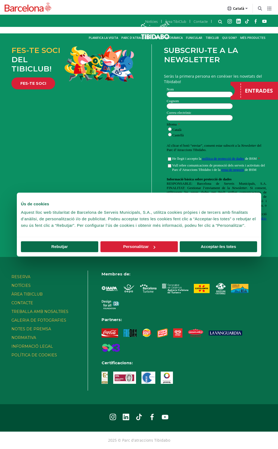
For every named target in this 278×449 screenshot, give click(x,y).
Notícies (151, 21)
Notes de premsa (31, 328)
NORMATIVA (23, 337)
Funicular (194, 38)
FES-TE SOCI (33, 83)
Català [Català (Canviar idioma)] (237, 9)
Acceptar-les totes (218, 246)
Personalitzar (139, 246)
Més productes (253, 38)
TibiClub (212, 38)
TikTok (247, 21)
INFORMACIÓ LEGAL (32, 346)
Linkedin (238, 21)
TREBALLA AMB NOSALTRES (39, 311)
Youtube (264, 21)
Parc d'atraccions (136, 38)
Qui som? (229, 38)
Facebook (256, 21)
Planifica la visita (103, 38)
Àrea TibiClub (175, 21)
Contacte (201, 21)
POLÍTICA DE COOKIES (34, 355)
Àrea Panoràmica (169, 38)
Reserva (20, 276)
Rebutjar (59, 246)
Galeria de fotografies (38, 320)
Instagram (230, 21)
